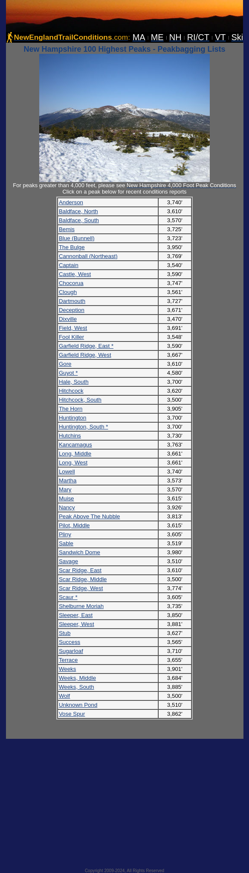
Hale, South (74, 382)
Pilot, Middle (74, 525)
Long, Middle (75, 453)
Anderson (71, 202)
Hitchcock (71, 391)
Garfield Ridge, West (85, 355)
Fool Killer (71, 337)
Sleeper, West (76, 624)
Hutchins (70, 435)
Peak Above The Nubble (89, 516)
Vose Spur (72, 714)
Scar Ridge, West (81, 588)
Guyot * (68, 373)
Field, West (73, 328)
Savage (68, 561)
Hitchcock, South (80, 400)
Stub (64, 633)
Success (69, 642)
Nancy (67, 507)
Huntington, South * (83, 426)
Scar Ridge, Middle (83, 579)
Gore (65, 364)
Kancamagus (75, 444)
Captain (68, 265)
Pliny (65, 534)
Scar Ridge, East (80, 570)
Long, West (73, 462)
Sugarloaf (71, 651)
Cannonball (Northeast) (88, 256)
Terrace (68, 660)
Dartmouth (72, 301)
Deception (71, 310)
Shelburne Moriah (81, 606)
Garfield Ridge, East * (86, 346)
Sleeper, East (76, 615)
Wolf (64, 696)
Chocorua (71, 283)
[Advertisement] (124, 801)
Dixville (68, 319)
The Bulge (72, 247)
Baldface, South (79, 220)
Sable (66, 543)
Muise (66, 498)
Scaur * (68, 597)
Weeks (67, 669)
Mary (65, 489)
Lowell (67, 471)
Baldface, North (78, 211)
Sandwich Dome (79, 552)
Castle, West (75, 274)
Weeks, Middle (77, 678)
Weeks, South (76, 687)
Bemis (67, 229)
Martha (67, 480)
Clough (68, 292)
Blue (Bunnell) (77, 238)
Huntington (72, 417)
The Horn (71, 409)
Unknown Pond (78, 705)
